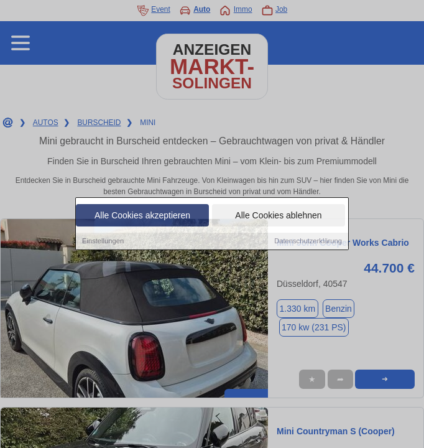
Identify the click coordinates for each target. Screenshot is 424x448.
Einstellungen (103, 241)
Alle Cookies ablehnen (278, 216)
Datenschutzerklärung (308, 241)
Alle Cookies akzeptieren (142, 216)
